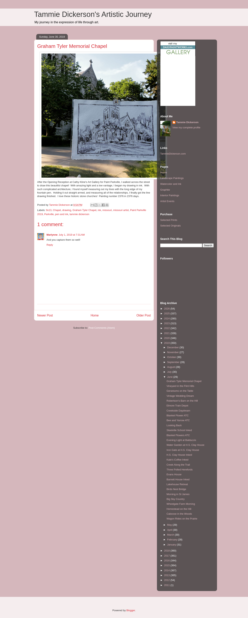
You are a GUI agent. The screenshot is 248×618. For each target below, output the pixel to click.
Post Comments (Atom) (102, 327)
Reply (49, 244)
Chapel (57, 210)
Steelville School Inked (179, 430)
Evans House (173, 474)
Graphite (165, 189)
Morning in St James (177, 494)
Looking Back (174, 425)
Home (95, 315)
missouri (107, 210)
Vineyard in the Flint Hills (180, 386)
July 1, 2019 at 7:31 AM (72, 234)
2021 (167, 333)
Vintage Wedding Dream (180, 395)
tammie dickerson (79, 214)
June (170, 376)
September (173, 362)
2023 (167, 323)
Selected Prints (168, 220)
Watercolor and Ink (170, 183)
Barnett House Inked (177, 479)
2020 (167, 338)
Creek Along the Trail (178, 464)
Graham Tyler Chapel (84, 210)
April (170, 529)
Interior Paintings (169, 195)
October (172, 357)
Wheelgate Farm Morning (180, 503)
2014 (167, 570)
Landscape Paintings (172, 178)
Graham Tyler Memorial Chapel (183, 381)
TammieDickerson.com (173, 153)
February (172, 539)
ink (99, 210)
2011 (167, 585)
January (172, 544)
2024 (167, 318)
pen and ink (61, 214)
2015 (167, 565)
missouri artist (121, 210)
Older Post (143, 315)
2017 (167, 555)
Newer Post (45, 315)
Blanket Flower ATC (177, 415)
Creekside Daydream (178, 410)
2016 (167, 560)
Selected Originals (170, 225)
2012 (167, 580)
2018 (167, 550)
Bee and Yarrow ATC (178, 420)
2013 (167, 575)
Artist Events (167, 201)
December (173, 347)
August (171, 367)
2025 (167, 313)
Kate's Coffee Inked (177, 459)
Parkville (49, 214)
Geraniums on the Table (179, 390)
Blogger (130, 610)
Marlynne (52, 234)
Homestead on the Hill (178, 508)
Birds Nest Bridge (176, 489)
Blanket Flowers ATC (178, 435)
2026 (167, 308)
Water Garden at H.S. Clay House (185, 444)
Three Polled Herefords (179, 469)
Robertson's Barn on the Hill (182, 400)
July (169, 371)
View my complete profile (186, 127)
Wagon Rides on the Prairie (181, 518)
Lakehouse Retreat (177, 484)
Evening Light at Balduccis (181, 440)
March (171, 534)
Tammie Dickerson (187, 122)
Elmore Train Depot (177, 405)
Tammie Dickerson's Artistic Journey (93, 14)
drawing (66, 210)
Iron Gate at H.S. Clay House (182, 450)
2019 (167, 342)
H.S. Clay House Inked (179, 454)
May (170, 524)
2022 (167, 328)
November (173, 352)
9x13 (49, 210)
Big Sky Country (175, 499)
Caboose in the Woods (179, 513)
